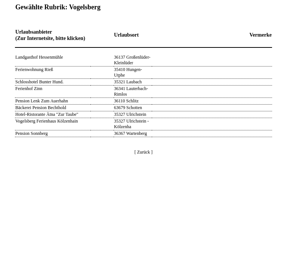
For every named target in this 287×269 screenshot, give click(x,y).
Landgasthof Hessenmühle (39, 57)
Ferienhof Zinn (28, 88)
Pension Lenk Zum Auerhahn (41, 100)
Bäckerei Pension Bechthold (40, 107)
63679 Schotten (128, 107)
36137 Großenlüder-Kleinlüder (132, 60)
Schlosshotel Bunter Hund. (39, 81)
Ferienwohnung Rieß (34, 69)
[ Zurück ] (144, 152)
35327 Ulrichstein (130, 114)
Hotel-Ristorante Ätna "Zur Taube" (46, 114)
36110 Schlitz (126, 100)
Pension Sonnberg (31, 133)
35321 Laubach (128, 81)
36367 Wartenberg (130, 133)
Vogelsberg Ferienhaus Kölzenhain (46, 121)
